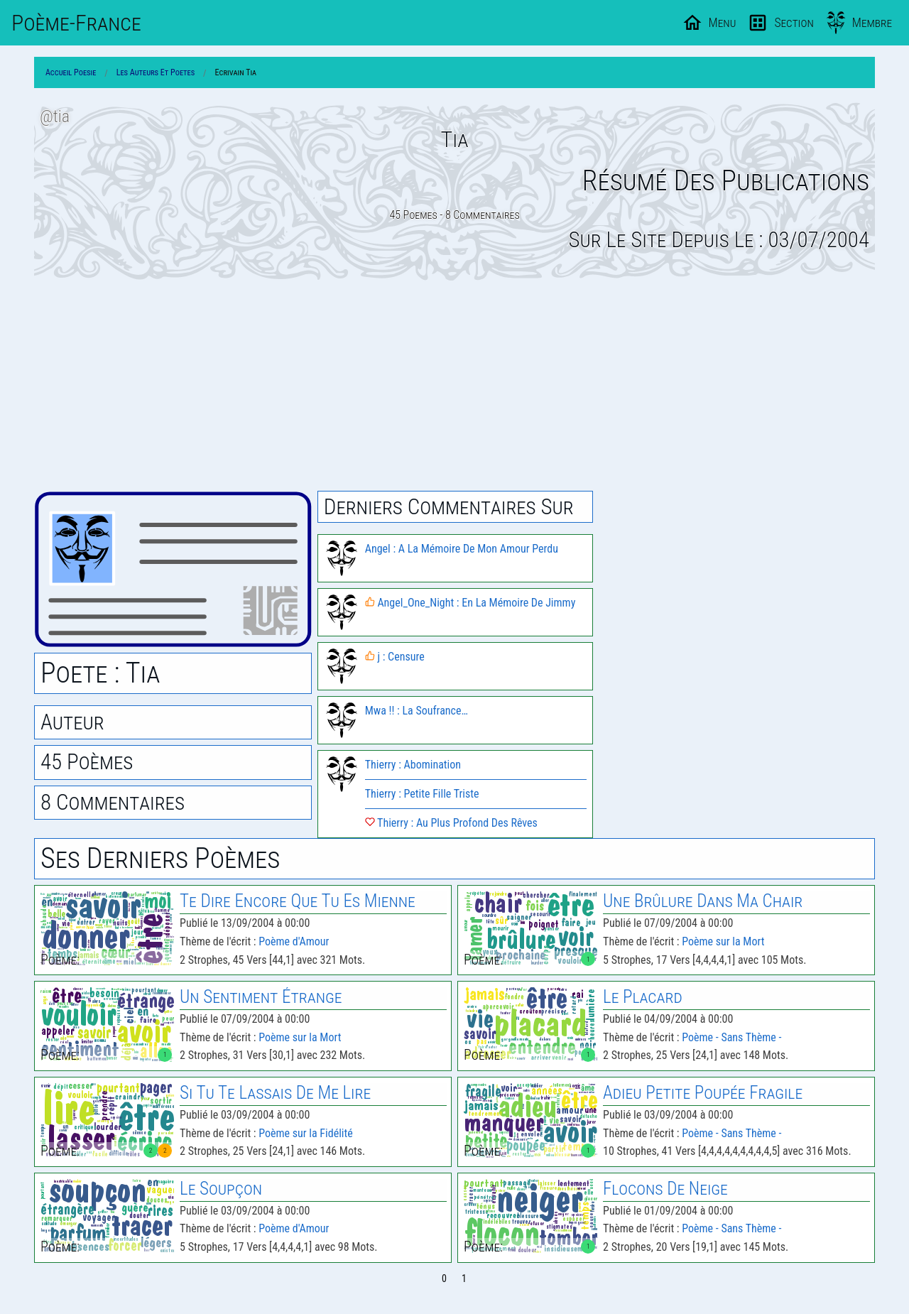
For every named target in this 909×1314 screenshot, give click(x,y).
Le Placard (642, 997)
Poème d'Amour (293, 941)
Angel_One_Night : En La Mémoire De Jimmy (470, 602)
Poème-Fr (76, 22)
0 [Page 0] (444, 1278)
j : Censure (395, 656)
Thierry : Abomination (413, 764)
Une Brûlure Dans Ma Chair (702, 901)
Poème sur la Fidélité (305, 1133)
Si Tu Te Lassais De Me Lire (275, 1092)
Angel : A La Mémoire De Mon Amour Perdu (461, 548)
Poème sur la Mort (723, 941)
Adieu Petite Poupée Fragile (702, 1092)
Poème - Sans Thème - (731, 1037)
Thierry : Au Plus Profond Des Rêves (451, 823)
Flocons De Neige (665, 1188)
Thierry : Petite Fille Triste (422, 793)
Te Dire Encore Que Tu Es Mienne (297, 901)
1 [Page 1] (464, 1278)
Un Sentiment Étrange (261, 997)
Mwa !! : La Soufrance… (416, 710)
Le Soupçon (221, 1188)
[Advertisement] (454, 385)
